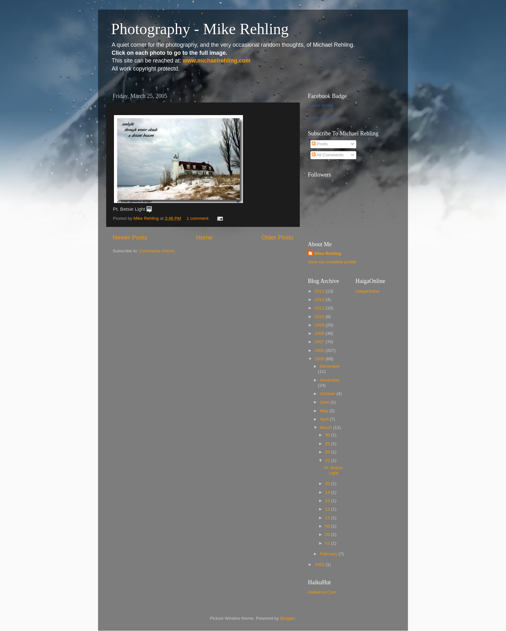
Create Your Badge (323, 118)
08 (328, 526)
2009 (320, 325)
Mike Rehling (327, 253)
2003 (320, 564)
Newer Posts (130, 237)
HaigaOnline (368, 291)
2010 (320, 316)
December (330, 366)
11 (328, 517)
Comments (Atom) (157, 250)
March (326, 427)
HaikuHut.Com (322, 592)
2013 (320, 291)
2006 (320, 350)
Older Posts (277, 237)
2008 (320, 333)
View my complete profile (332, 261)
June (325, 402)
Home (204, 237)
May (324, 410)
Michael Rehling (320, 105)
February (329, 553)
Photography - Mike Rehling (200, 28)
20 (328, 483)
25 (328, 460)
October (328, 393)
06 (328, 534)
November (330, 380)
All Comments (328, 154)
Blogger (287, 618)
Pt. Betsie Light (333, 470)
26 (328, 452)
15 (328, 500)
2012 (320, 299)
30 (328, 434)
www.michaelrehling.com (216, 60)
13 (328, 509)
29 (328, 443)
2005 (320, 358)
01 (328, 543)
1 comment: (198, 218)
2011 (320, 308)
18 (328, 492)
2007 (320, 341)
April (325, 419)
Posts (320, 143)
